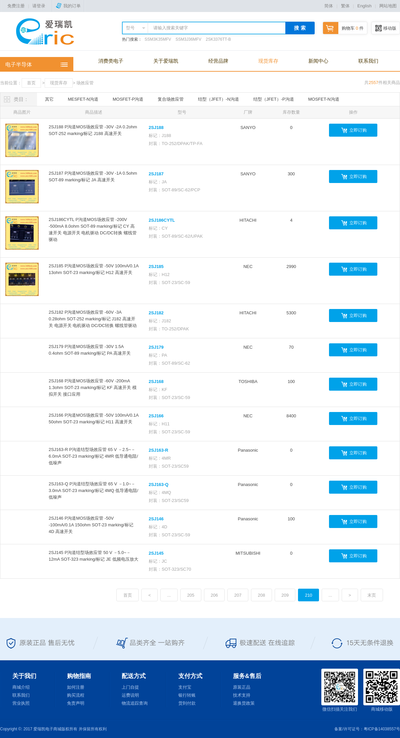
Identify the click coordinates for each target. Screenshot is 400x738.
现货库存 (268, 61)
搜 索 (299, 28)
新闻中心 (318, 61)
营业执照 (21, 703)
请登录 (38, 5)
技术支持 (241, 695)
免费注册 (16, 5)
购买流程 (75, 695)
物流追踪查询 (135, 703)
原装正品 (241, 687)
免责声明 (75, 703)
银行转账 (187, 695)
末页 (371, 595)
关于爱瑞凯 (165, 61)
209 (285, 595)
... (169, 595)
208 (261, 595)
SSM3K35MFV (158, 39)
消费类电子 (110, 61)
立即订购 (358, 130)
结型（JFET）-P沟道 (273, 99)
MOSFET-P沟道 (128, 99)
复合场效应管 (171, 99)
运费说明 (130, 695)
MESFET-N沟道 (83, 99)
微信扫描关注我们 (339, 690)
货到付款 (187, 703)
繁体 (345, 5)
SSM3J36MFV (188, 39)
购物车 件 (343, 28)
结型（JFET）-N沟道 (218, 99)
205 (190, 595)
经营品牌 (218, 61)
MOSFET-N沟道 (323, 99)
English (364, 5)
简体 (328, 5)
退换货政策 (244, 703)
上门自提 (130, 687)
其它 (49, 99)
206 (214, 595)
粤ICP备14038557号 (382, 729)
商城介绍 (21, 687)
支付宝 (184, 687)
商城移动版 (381, 690)
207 (238, 595)
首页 (31, 82)
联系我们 (368, 61)
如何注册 (75, 687)
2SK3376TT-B (218, 39)
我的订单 (68, 5)
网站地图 (388, 5)
